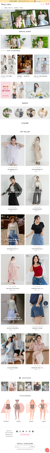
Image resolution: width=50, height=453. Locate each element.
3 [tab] (25, 28)
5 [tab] (29, 28)
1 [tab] (21, 28)
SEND (32, 446)
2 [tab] (23, 28)
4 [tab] (27, 28)
